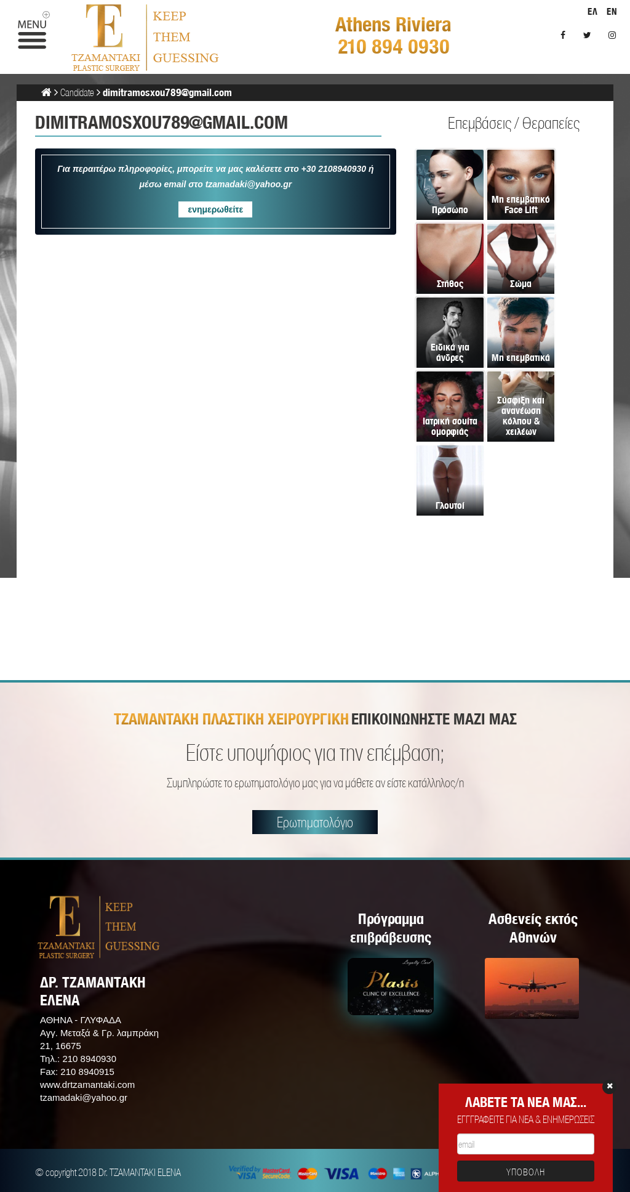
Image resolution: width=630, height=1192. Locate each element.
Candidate (77, 92)
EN (612, 11)
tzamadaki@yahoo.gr (83, 1097)
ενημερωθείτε (215, 209)
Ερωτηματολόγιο (315, 822)
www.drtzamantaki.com (87, 1084)
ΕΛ (593, 11)
